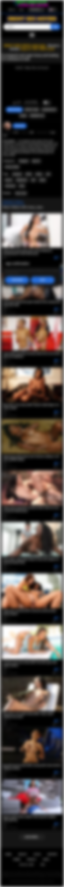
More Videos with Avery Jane (23, 207)
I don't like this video (19, 103)
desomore (19, 126)
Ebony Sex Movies (28, 881)
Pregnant (23, 161)
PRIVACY (31, 859)
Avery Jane (21, 193)
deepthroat (21, 180)
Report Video (32, 109)
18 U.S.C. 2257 (26, 864)
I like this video (14, 103)
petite (42, 180)
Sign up (11, 9)
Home (8, 854)
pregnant (17, 174)
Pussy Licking (12, 167)
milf (33, 180)
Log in (21, 9)
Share (23, 115)
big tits (8, 180)
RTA (43, 864)
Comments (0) (37, 115)
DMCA (46, 859)
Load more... (32, 837)
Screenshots (49, 109)
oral (48, 174)
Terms (16, 859)
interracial (10, 186)
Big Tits (36, 161)
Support (52, 854)
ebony (39, 174)
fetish (28, 174)
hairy (21, 186)
